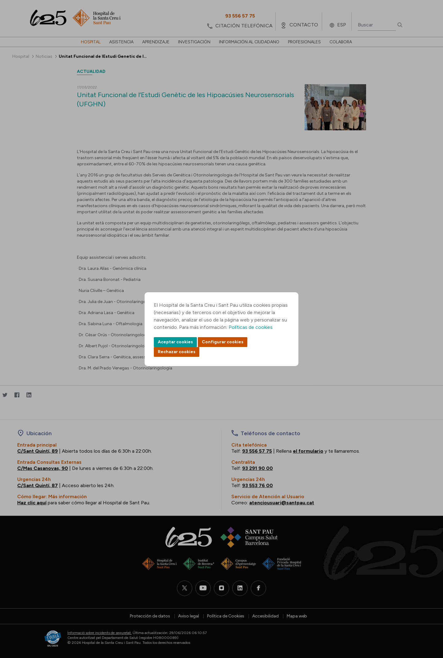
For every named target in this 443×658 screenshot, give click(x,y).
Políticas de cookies (251, 327)
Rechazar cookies (176, 351)
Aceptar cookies (175, 342)
